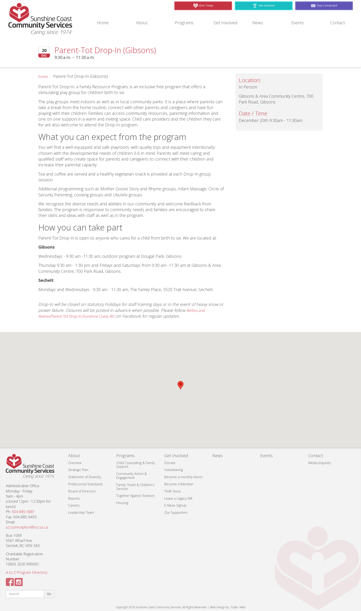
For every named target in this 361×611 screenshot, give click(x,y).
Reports (74, 498)
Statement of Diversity (84, 477)
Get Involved (227, 23)
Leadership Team (81, 512)
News (258, 23)
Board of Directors (82, 491)
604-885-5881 (23, 511)
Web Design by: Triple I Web (227, 607)
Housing (122, 503)
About (142, 23)
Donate (169, 463)
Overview (74, 463)
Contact (339, 23)
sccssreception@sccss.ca (27, 527)
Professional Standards (85, 484)
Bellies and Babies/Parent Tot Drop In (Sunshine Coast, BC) (122, 313)
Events (299, 23)
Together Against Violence (135, 495)
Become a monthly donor (183, 477)
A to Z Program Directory (26, 572)
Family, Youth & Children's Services (135, 487)
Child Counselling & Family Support (135, 465)
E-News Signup (175, 505)
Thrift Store (172, 491)
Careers (74, 505)
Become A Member (178, 484)
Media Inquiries (319, 463)
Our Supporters (176, 512)
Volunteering (173, 470)
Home (104, 23)
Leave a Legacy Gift (178, 498)
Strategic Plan (78, 470)
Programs (185, 23)
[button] (180, 385)
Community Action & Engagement (131, 475)
